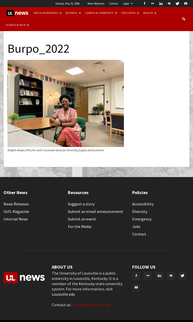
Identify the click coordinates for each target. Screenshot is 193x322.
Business (73, 13)
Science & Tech (17, 25)
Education (130, 13)
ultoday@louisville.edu (91, 304)
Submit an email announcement (95, 211)
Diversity (139, 211)
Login (128, 3)
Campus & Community (101, 13)
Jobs (136, 226)
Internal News (16, 218)
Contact (113, 3)
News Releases (95, 3)
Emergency (142, 218)
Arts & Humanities (47, 13)
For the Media (79, 226)
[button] (183, 19)
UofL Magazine (16, 211)
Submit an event (82, 218)
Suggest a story (81, 203)
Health (150, 13)
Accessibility (143, 203)
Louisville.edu (63, 294)
